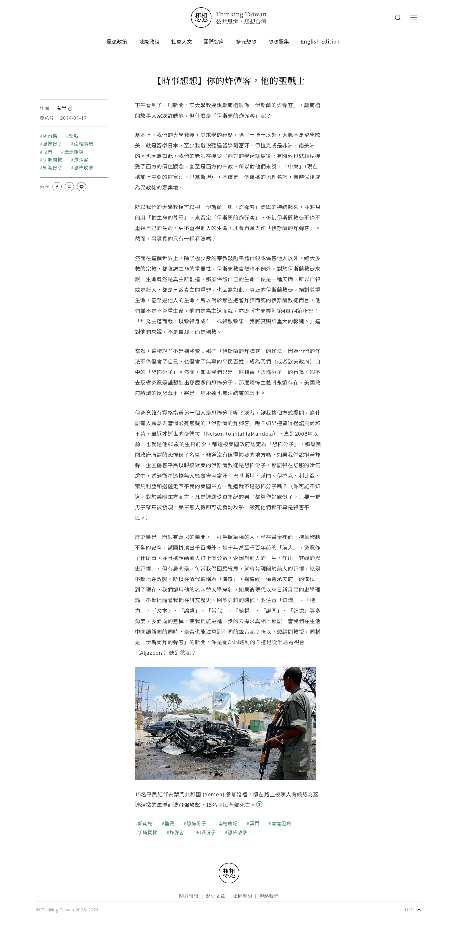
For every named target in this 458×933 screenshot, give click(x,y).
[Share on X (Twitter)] (69, 186)
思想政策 (117, 41)
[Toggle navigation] (413, 17)
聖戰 (74, 135)
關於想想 (189, 896)
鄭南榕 (50, 135)
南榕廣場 (83, 143)
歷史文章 (215, 896)
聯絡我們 (269, 896)
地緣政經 (149, 41)
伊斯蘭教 (53, 159)
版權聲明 (242, 896)
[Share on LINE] (81, 186)
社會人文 (181, 41)
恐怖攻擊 (83, 167)
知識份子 (53, 167)
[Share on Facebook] (57, 186)
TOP (413, 910)
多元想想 (246, 41)
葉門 (48, 151)
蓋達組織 (74, 151)
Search (398, 17)
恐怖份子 (53, 143)
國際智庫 (214, 41)
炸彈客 (81, 159)
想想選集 (278, 41)
